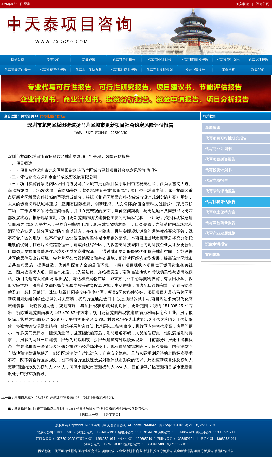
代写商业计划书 (159, 60)
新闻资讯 (88, 60)
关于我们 (53, 60)
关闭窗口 (112, 415)
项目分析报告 (203, 451)
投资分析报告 (163, 451)
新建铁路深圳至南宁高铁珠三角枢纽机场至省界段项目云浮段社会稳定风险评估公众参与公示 (81, 408)
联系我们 (257, 70)
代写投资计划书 (228, 60)
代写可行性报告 (124, 60)
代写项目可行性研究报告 (226, 138)
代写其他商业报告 (124, 70)
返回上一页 (90, 415)
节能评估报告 (224, 451)
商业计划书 (144, 451)
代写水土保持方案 (89, 70)
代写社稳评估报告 (53, 70)
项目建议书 (110, 451)
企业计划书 (127, 451)
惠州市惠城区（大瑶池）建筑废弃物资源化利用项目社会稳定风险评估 (64, 397)
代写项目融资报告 (195, 60)
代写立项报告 (258, 60)
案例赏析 (228, 70)
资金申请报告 (195, 70)
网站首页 (17, 60)
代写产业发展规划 (160, 70)
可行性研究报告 (89, 451)
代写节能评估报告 (18, 70)
